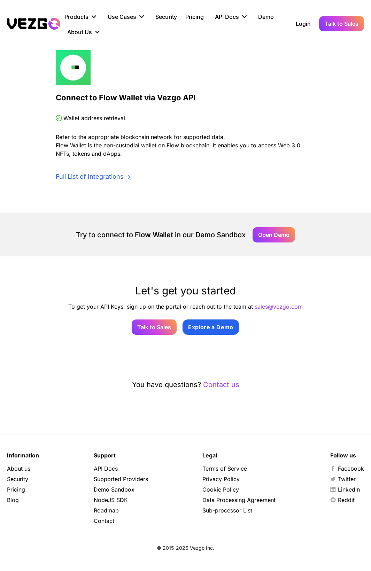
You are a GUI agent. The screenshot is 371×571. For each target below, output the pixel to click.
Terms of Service (224, 468)
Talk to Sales (341, 23)
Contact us (221, 384)
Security (166, 16)
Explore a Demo (210, 327)
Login (303, 23)
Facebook (347, 468)
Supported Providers (121, 479)
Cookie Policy (220, 489)
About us (18, 468)
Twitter (343, 479)
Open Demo (273, 234)
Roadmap (106, 510)
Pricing (194, 16)
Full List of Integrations (90, 176)
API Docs (106, 468)
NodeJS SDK (111, 499)
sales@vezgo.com (279, 306)
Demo (266, 16)
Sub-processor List (227, 510)
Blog (13, 499)
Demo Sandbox (114, 489)
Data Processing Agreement (239, 499)
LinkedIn (345, 489)
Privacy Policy (221, 479)
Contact (104, 520)
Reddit (342, 499)
